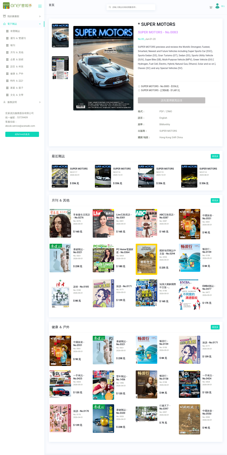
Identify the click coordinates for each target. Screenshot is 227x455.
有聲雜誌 (13, 31)
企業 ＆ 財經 (14, 59)
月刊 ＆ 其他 (14, 52)
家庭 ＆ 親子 (14, 87)
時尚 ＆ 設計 (14, 80)
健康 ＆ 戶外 (14, 73)
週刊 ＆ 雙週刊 (16, 38)
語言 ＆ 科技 (14, 66)
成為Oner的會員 (22, 134)
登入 (223, 6)
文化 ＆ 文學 (14, 94)
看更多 (215, 156)
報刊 (10, 45)
